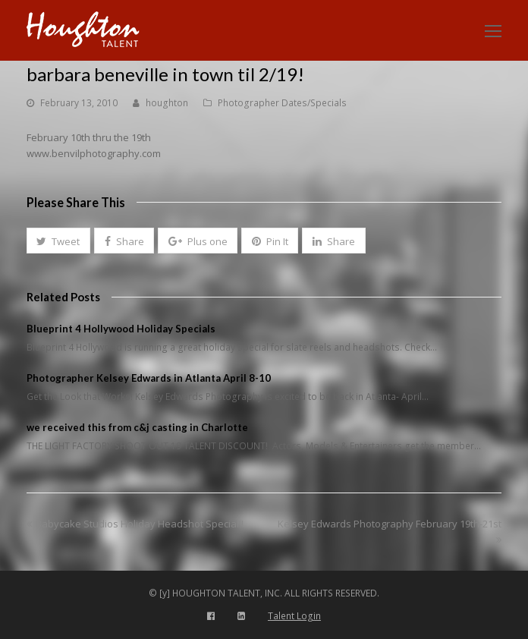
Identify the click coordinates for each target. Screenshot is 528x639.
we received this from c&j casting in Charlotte (137, 427)
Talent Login (294, 615)
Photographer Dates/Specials (282, 102)
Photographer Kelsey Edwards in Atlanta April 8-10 (149, 378)
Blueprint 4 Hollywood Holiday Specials (121, 329)
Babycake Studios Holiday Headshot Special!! (135, 523)
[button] (58, 240)
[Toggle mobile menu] (493, 30)
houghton (167, 102)
